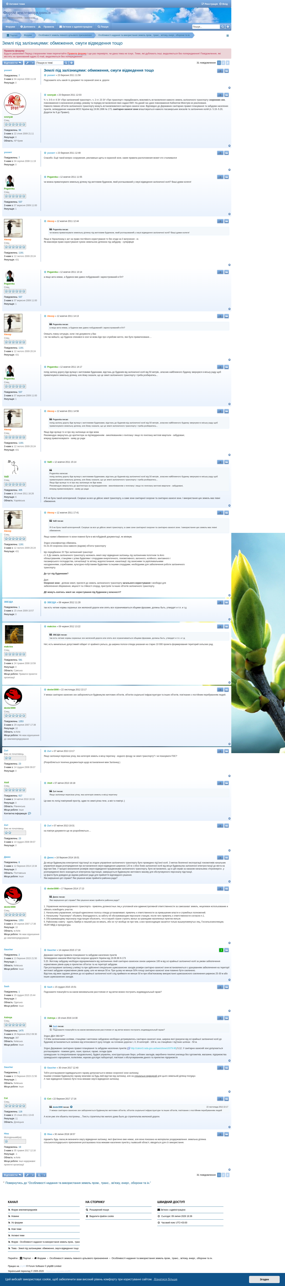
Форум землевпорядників (27, 12)
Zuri (6, 750)
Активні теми (18, 1235)
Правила (49, 26)
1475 (21, 1030)
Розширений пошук (99, 1210)
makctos (8, 646)
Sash (6, 986)
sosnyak (8, 117)
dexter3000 (10, 708)
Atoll (6, 782)
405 (20, 490)
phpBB (23, 1266)
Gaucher (8, 949)
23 (20, 763)
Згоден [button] (264, 1279)
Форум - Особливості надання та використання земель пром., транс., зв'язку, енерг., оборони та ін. (61, 1242)
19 (20, 1147)
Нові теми (16, 1229)
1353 (21, 721)
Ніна (6, 1133)
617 (20, 795)
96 (20, 130)
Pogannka (9, 188)
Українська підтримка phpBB (58, 1271)
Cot (6, 1098)
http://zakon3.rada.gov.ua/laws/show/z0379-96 (153, 1048)
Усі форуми (17, 1222)
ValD (6, 476)
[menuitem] (15, 4)
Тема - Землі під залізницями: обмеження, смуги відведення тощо (45, 1248)
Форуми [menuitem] (10, 26)
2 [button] (223, 62)
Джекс (7, 857)
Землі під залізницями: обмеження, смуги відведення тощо (62, 43)
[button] (227, 63)
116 (20, 1111)
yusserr (8, 70)
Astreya (8, 1017)
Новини (15, 1216)
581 (20, 660)
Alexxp (7, 239)
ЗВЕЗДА (8, 602)
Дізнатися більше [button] (165, 1279)
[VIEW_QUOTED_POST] (71, 1107)
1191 (21, 252)
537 (20, 202)
